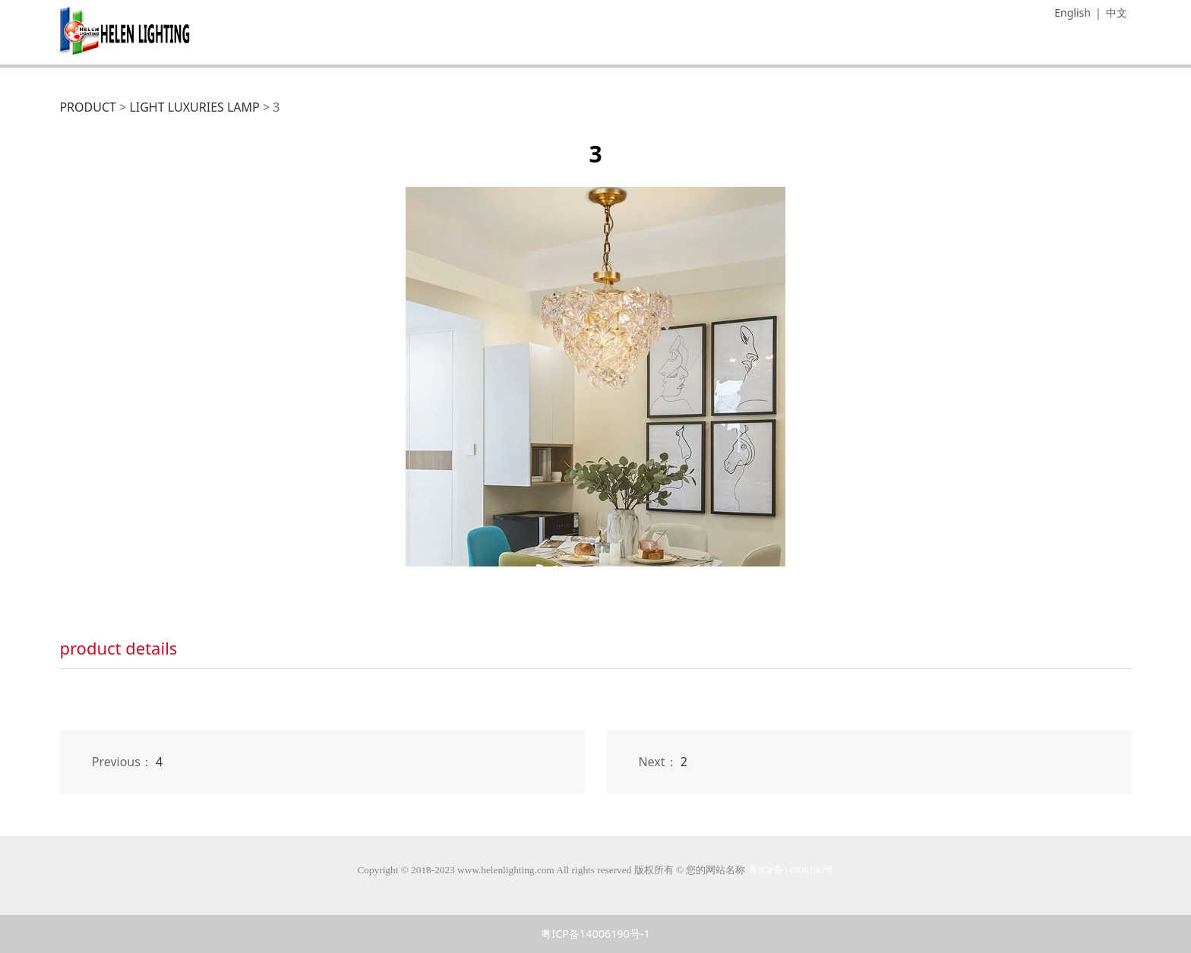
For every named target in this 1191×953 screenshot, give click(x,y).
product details (118, 647)
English (1072, 12)
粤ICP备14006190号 (791, 870)
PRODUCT (87, 107)
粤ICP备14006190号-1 (595, 933)
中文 (1116, 12)
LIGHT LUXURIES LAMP (194, 107)
